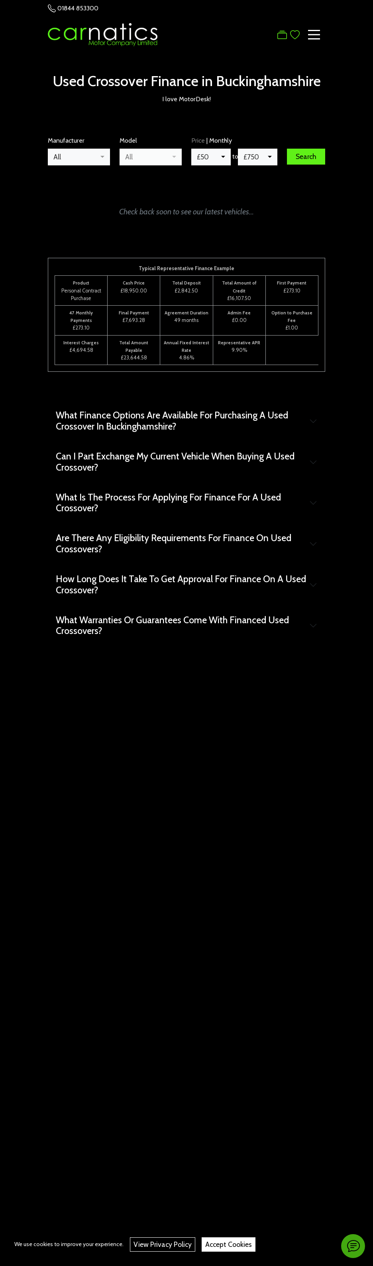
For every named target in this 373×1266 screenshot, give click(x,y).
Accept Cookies (228, 1244)
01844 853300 (77, 8)
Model (128, 140)
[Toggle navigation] (314, 35)
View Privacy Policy (162, 1244)
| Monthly (211, 140)
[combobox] (79, 157)
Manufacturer (66, 140)
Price (198, 140)
